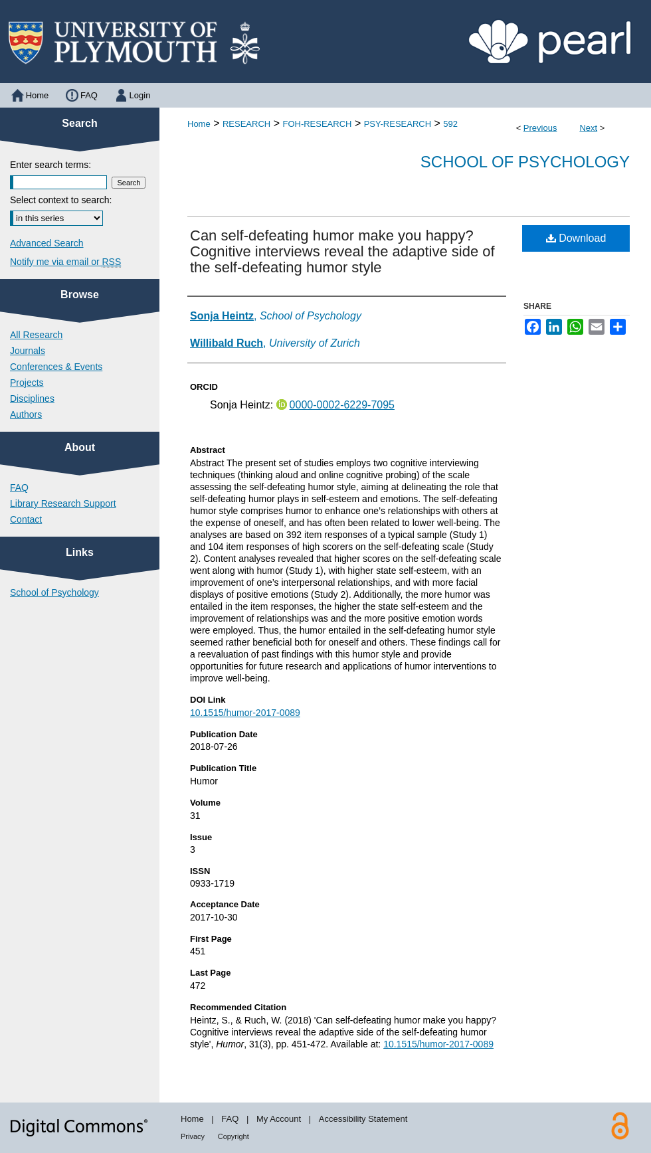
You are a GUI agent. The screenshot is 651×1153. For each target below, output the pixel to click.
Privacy (193, 1136)
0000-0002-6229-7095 (342, 404)
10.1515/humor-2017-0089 (245, 712)
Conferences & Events (56, 366)
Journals (27, 350)
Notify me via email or (65, 261)
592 (450, 124)
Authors (26, 414)
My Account (278, 1119)
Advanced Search (47, 243)
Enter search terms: (50, 164)
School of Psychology (525, 162)
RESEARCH (246, 124)
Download (576, 238)
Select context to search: (61, 200)
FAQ (19, 487)
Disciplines (32, 398)
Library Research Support (63, 503)
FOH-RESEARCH (316, 124)
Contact (26, 519)
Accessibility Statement (363, 1119)
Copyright (233, 1136)
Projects (27, 382)
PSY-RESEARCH (397, 124)
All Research (36, 334)
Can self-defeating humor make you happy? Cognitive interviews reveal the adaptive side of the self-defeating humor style (342, 251)
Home (199, 124)
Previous (540, 128)
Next (588, 128)
